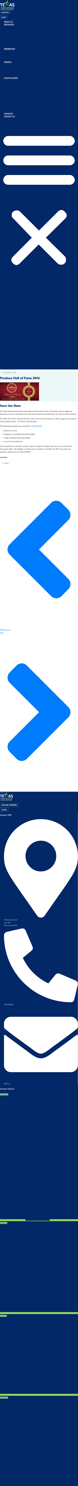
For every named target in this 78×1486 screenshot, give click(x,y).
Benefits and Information (16, 54)
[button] (39, 199)
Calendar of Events (14, 86)
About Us (8, 22)
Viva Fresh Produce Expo (16, 108)
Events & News (11, 78)
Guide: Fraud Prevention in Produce (20, 32)
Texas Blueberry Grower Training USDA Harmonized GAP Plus (29, 46)
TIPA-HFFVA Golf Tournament (18, 105)
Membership (9, 49)
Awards (7, 62)
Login (10, 59)
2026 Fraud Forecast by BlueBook (19, 29)
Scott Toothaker (13, 70)
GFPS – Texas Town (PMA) (16, 88)
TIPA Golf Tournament (15, 102)
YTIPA (10, 111)
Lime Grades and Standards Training (20, 38)
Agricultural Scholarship (16, 67)
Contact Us (9, 116)
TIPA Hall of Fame (14, 72)
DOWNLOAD (37, 426)
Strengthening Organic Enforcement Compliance (24, 43)
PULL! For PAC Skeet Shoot (17, 94)
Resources (9, 25)
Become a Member (14, 56)
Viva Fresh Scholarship (15, 75)
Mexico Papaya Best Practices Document (21, 41)
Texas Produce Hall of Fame (17, 97)
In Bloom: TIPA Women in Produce (20, 91)
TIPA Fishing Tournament (16, 100)
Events (6, 463)
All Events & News (14, 83)
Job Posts (8, 114)
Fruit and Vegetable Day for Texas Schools (22, 35)
